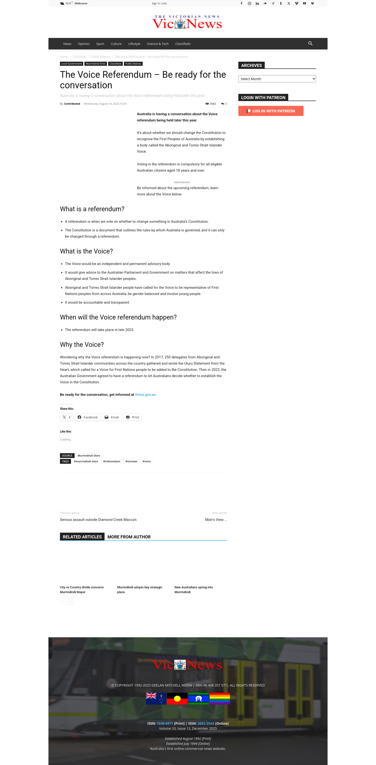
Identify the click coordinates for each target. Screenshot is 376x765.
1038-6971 (165, 723)
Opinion (83, 44)
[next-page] (71, 602)
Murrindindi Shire (96, 63)
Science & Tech (158, 44)
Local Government (71, 63)
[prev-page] (63, 602)
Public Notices (100, 57)
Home (64, 57)
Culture (116, 44)
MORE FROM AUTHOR (129, 536)
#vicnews (131, 461)
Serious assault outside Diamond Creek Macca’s (98, 520)
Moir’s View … (216, 520)
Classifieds (182, 44)
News (67, 44)
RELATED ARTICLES (82, 536)
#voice (147, 461)
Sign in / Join (159, 3)
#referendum (111, 461)
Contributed (72, 103)
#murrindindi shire (86, 461)
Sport (100, 44)
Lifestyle (134, 44)
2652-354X (206, 723)
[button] (310, 44)
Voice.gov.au (145, 394)
